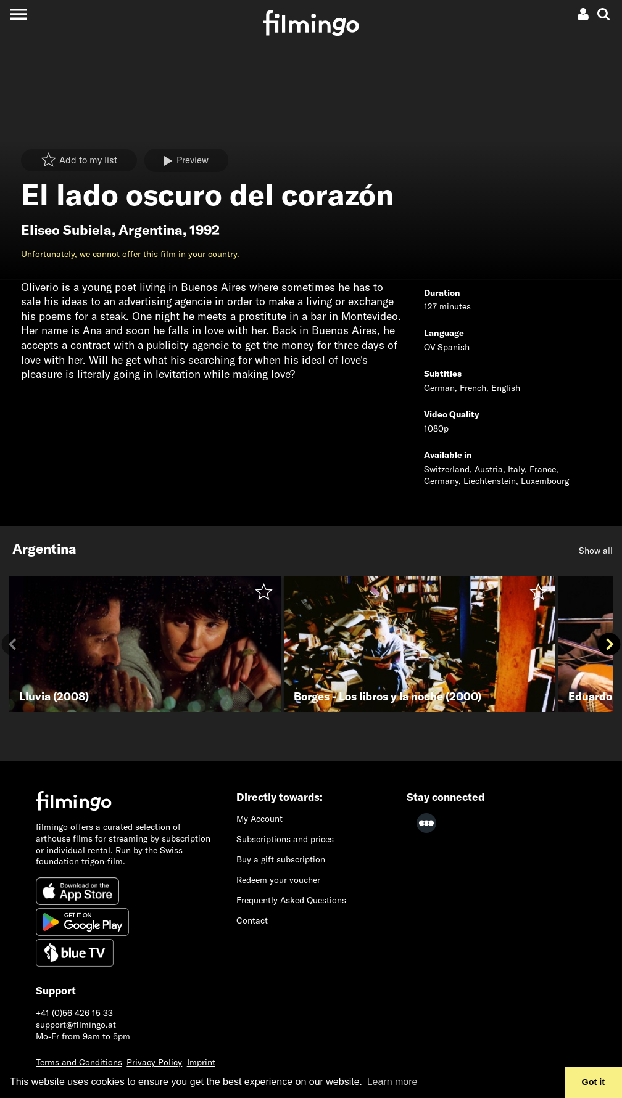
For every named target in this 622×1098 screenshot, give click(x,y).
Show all (596, 550)
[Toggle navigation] (18, 14)
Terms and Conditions (79, 1062)
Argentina (150, 230)
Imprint (201, 1062)
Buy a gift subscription (280, 859)
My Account (259, 818)
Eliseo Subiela (66, 230)
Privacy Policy (154, 1062)
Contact (252, 920)
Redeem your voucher (278, 879)
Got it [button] (593, 1082)
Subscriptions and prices (285, 839)
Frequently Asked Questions (291, 900)
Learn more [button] (392, 1081)
